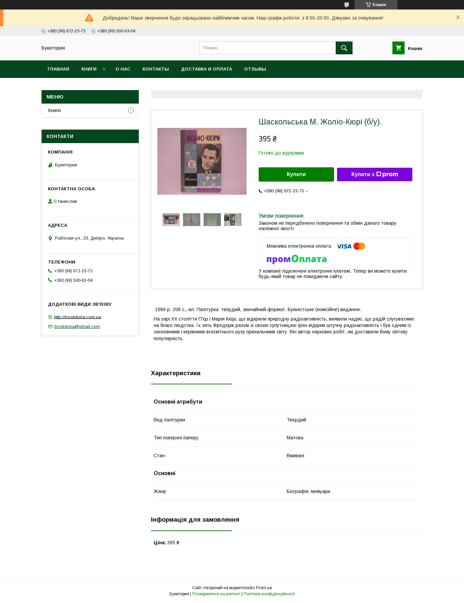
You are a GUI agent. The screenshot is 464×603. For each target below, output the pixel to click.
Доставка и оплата (206, 69)
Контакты (156, 69)
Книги (89, 69)
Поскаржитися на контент (216, 594)
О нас (122, 69)
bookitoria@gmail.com (77, 326)
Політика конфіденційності (269, 594)
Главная (58, 69)
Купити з (374, 174)
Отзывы (255, 69)
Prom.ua (264, 587)
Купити (296, 174)
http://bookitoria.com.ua (77, 316)
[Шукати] (344, 48)
